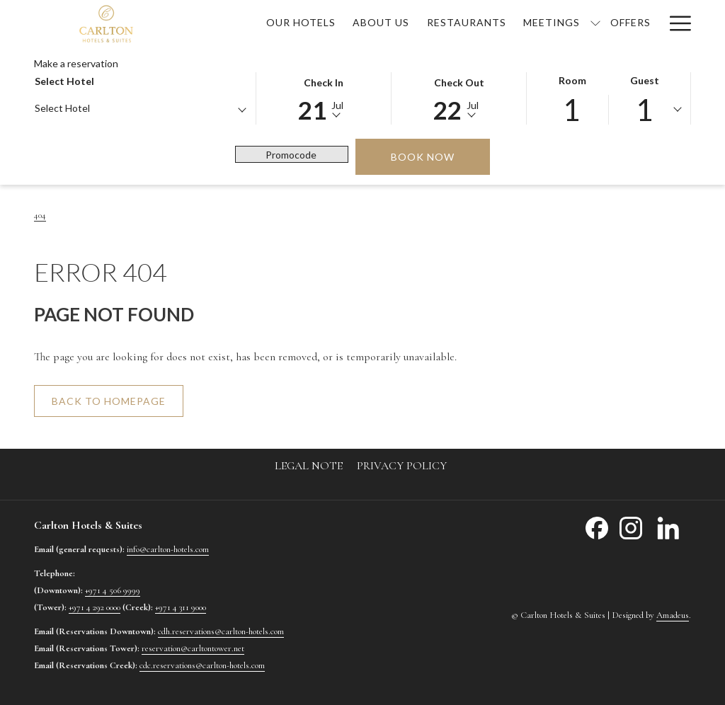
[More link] (675, 22)
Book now (440, 156)
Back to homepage (109, 401)
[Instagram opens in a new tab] (631, 527)
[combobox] (140, 110)
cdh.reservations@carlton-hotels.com (221, 631)
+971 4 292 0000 (94, 607)
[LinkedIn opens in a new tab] (668, 527)
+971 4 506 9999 (112, 590)
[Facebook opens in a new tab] (597, 527)
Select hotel (64, 81)
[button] (323, 97)
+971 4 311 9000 (180, 607)
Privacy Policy (402, 466)
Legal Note (309, 466)
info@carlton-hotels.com (168, 549)
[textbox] (91, 108)
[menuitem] (301, 22)
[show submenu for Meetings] (595, 22)
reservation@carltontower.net (193, 648)
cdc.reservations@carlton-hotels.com (202, 665)
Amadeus (672, 615)
